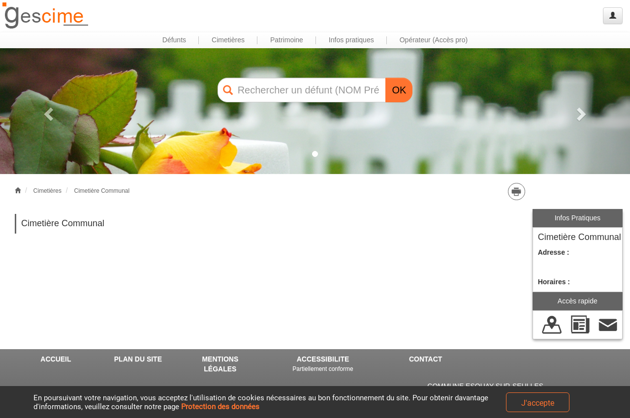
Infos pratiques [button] (351, 40)
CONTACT (425, 359)
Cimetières (47, 190)
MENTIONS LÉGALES (220, 364)
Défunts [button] (174, 40)
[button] (47, 111)
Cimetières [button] (228, 40)
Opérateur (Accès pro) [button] (434, 40)
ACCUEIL (55, 359)
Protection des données (220, 406)
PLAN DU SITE (138, 359)
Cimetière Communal (101, 190)
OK (399, 90)
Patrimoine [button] (286, 40)
